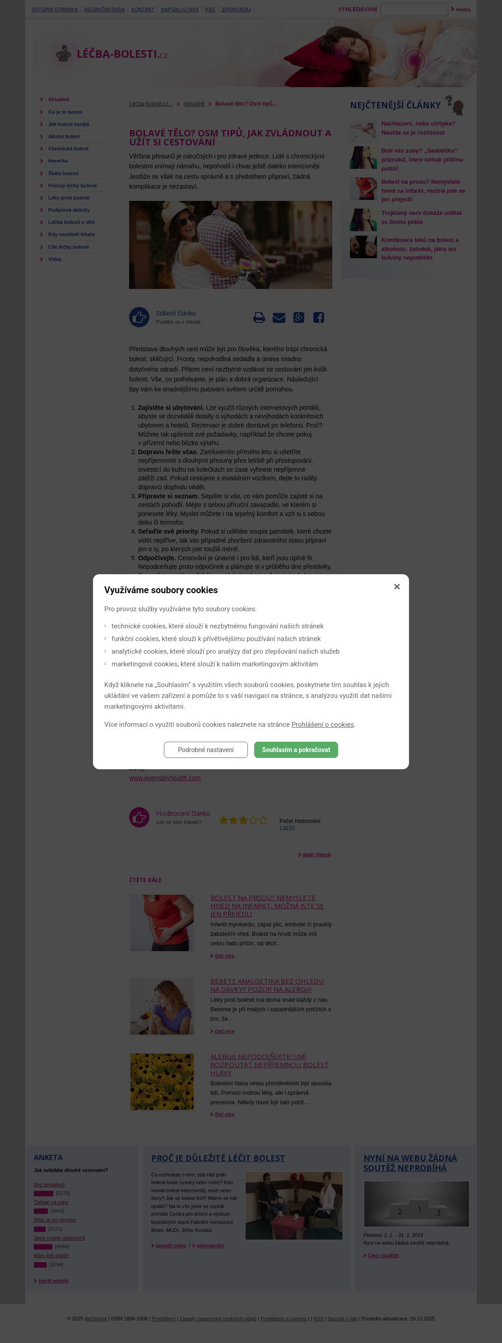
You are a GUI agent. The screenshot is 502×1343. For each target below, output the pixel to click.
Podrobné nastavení (206, 749)
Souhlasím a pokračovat (296, 749)
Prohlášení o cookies (323, 724)
